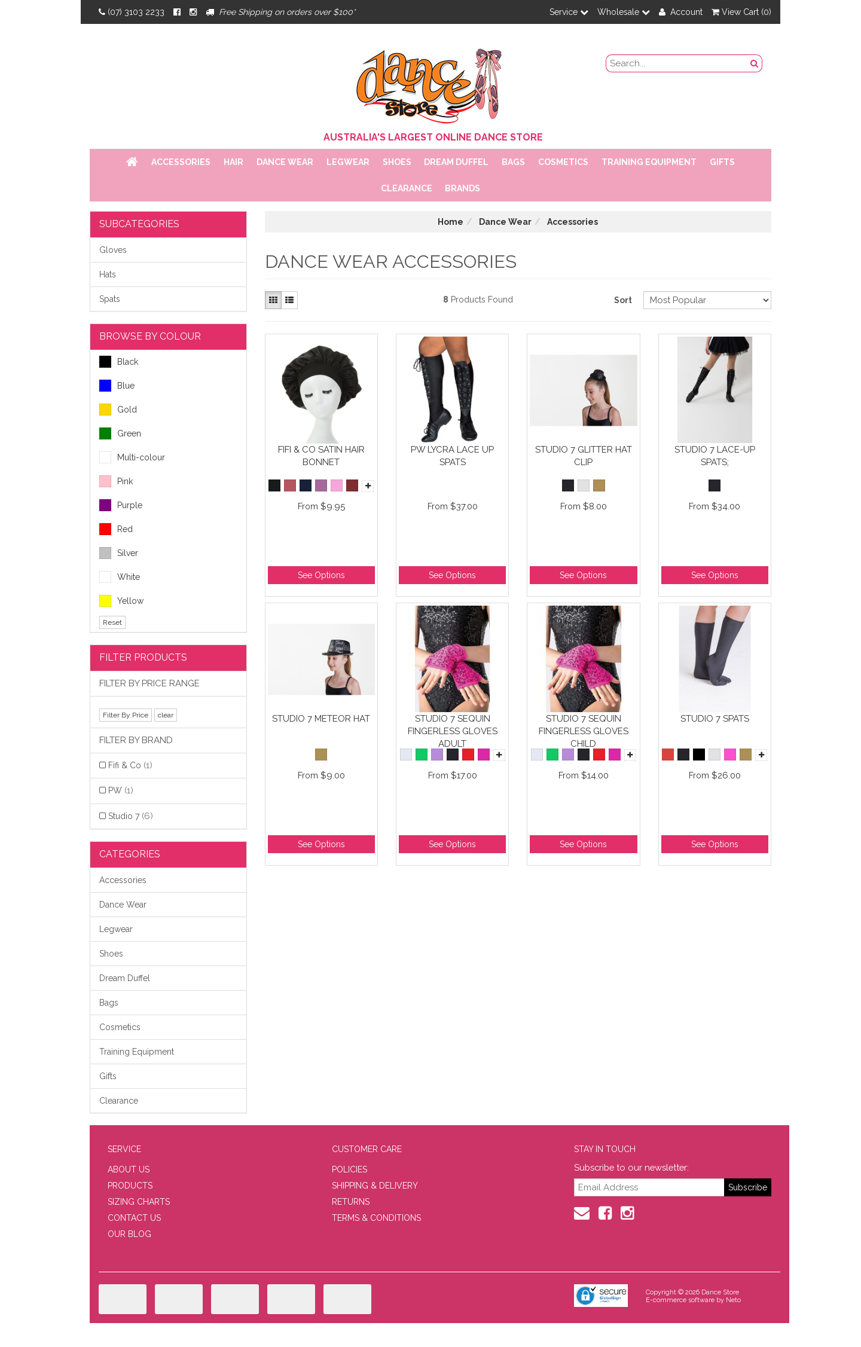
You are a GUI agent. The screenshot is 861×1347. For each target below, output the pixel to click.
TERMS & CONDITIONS (376, 1218)
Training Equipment (649, 162)
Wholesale (623, 12)
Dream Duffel (456, 162)
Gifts (722, 162)
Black (118, 362)
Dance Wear (285, 162)
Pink (116, 481)
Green (120, 433)
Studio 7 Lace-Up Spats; (714, 456)
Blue (117, 386)
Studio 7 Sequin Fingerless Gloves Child (583, 731)
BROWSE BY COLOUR (150, 336)
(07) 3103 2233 (131, 12)
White (119, 577)
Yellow (121, 601)
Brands (462, 188)
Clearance (406, 188)
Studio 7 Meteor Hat (321, 718)
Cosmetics (563, 162)
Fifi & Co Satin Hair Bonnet (321, 456)
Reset (112, 622)
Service (568, 12)
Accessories (180, 162)
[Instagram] (193, 12)
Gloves (113, 250)
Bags (513, 162)
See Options (321, 575)
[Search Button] (754, 63)
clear (165, 715)
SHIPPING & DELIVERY (375, 1185)
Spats (109, 299)
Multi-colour (132, 457)
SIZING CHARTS (139, 1202)
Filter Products (143, 657)
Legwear (348, 162)
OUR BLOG (129, 1234)
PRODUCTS (130, 1185)
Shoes (397, 162)
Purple (120, 505)
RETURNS (351, 1202)
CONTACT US (134, 1218)
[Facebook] (177, 12)
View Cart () (741, 12)
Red (116, 529)
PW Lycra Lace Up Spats (452, 456)
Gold (118, 410)
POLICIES (349, 1169)
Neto (733, 1300)
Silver (118, 553)
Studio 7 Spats (714, 718)
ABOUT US (128, 1169)
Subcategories (139, 224)
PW (120, 790)
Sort (623, 300)
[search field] (677, 63)
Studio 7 (130, 816)
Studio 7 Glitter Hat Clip (583, 456)
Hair (233, 162)
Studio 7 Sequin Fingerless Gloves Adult (452, 731)
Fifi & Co (130, 765)
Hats (107, 274)
